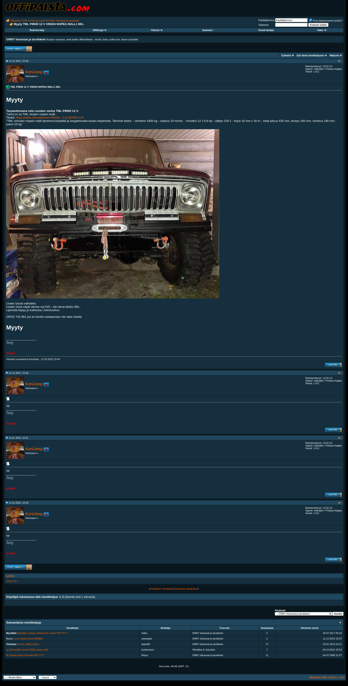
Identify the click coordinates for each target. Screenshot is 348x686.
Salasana (263, 24)
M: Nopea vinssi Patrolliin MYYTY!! (25, 655)
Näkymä (334, 55)
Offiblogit (99, 30)
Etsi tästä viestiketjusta (310, 55)
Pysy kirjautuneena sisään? (325, 20)
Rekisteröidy (37, 30)
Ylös (341, 677)
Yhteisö (156, 30)
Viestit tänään (266, 30)
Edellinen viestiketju (162, 588)
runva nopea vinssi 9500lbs (28, 638)
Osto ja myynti (37, 20)
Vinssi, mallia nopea (28, 644)
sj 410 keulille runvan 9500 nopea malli (27, 649)
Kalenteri (207, 30)
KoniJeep (34, 72)
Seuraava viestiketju (186, 588)
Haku (321, 30)
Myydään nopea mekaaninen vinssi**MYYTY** (42, 633)
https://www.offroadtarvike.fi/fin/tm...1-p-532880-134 (50, 117)
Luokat (10, 576)
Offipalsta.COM (18, 20)
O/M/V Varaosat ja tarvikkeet (63, 20)
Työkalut (286, 55)
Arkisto (333, 677)
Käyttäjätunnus (266, 20)
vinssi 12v (11, 581)
